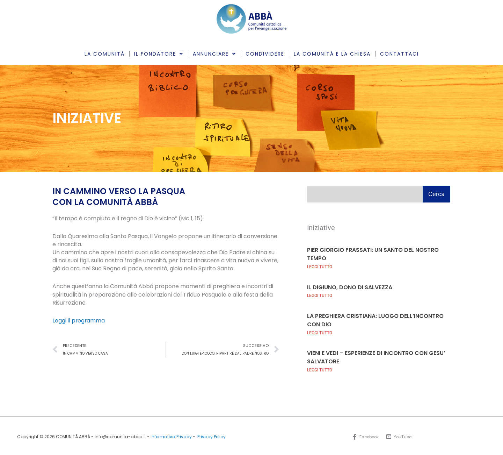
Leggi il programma (78, 321)
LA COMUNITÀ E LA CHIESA (332, 53)
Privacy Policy (211, 435)
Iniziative (321, 227)
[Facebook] (365, 435)
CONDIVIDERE (265, 53)
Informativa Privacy (171, 435)
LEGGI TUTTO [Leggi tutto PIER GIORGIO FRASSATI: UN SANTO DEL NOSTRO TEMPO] (319, 266)
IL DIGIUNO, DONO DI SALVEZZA (349, 287)
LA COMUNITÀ (105, 53)
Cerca (436, 194)
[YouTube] (400, 435)
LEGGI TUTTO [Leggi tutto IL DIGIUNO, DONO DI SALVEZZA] (319, 294)
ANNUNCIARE (214, 54)
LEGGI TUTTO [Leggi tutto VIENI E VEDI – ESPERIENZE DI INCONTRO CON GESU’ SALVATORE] (319, 368)
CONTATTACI (399, 53)
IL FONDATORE (158, 54)
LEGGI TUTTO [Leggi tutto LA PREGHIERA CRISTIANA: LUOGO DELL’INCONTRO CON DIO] (319, 331)
